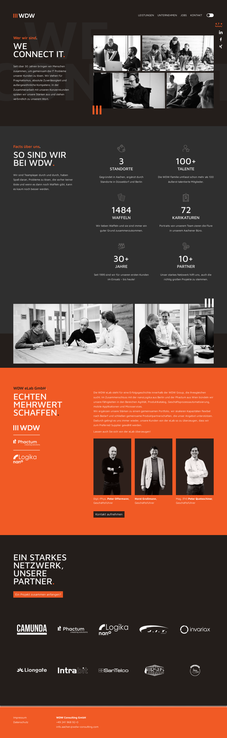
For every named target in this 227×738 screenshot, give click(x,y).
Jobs (184, 15)
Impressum (20, 717)
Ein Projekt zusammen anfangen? (38, 600)
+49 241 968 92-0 (67, 722)
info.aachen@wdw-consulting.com (77, 726)
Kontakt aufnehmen (109, 520)
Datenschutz (20, 722)
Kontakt (196, 15)
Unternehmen (167, 15)
